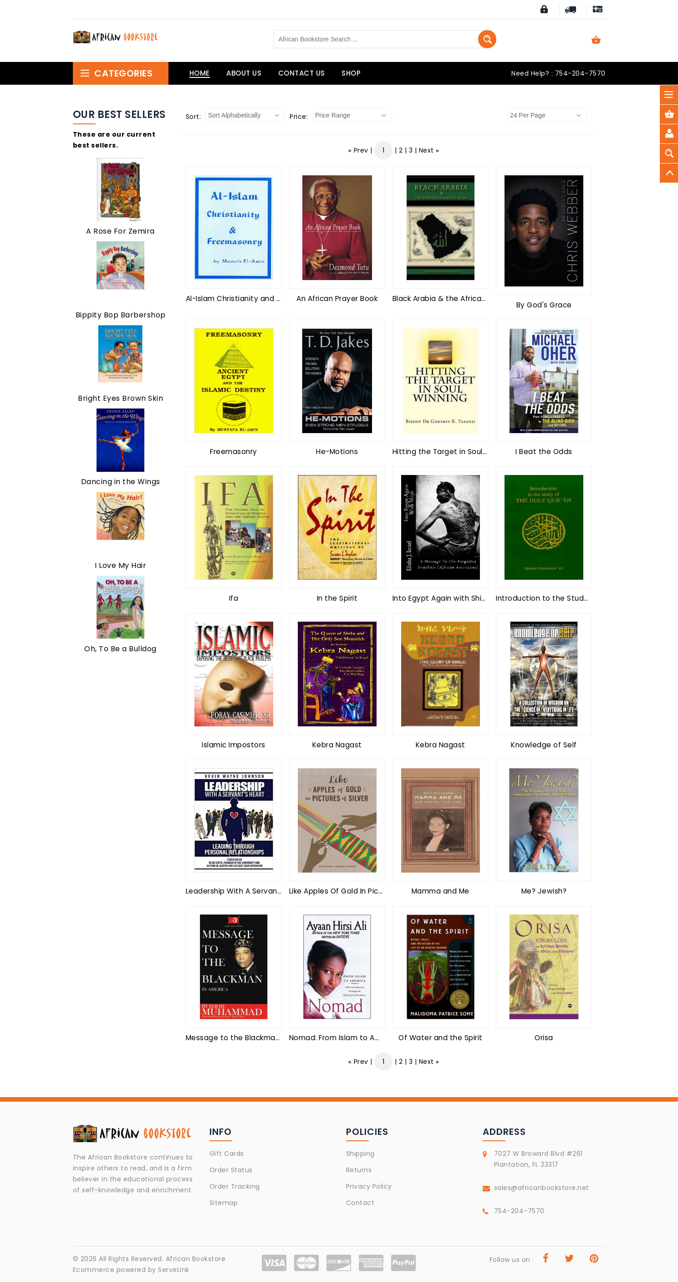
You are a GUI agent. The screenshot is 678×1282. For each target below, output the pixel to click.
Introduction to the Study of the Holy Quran (575, 598)
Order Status (231, 1170)
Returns (359, 1170)
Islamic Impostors (233, 745)
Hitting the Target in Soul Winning (453, 451)
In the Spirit (337, 598)
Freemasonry (233, 451)
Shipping (360, 1153)
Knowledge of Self (544, 745)
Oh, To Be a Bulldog (120, 649)
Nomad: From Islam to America (344, 1037)
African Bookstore (196, 1258)
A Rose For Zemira (120, 231)
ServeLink (173, 1269)
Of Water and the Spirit (440, 1037)
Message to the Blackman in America (253, 1037)
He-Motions (337, 451)
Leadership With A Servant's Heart (247, 891)
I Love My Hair (120, 565)
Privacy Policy (369, 1186)
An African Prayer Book (336, 298)
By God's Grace (544, 305)
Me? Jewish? (544, 891)
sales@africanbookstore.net (541, 1187)
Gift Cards (226, 1153)
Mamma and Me (440, 891)
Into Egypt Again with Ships (441, 598)
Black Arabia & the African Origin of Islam (466, 298)
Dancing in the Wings (120, 481)
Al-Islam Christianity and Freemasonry (255, 298)
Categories (116, 73)
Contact (360, 1202)
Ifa (234, 598)
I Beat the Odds (543, 451)
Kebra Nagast (337, 745)
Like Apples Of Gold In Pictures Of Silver (359, 891)
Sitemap (223, 1202)
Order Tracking (234, 1186)
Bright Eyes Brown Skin (120, 398)
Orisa (544, 1037)
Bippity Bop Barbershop (121, 315)
